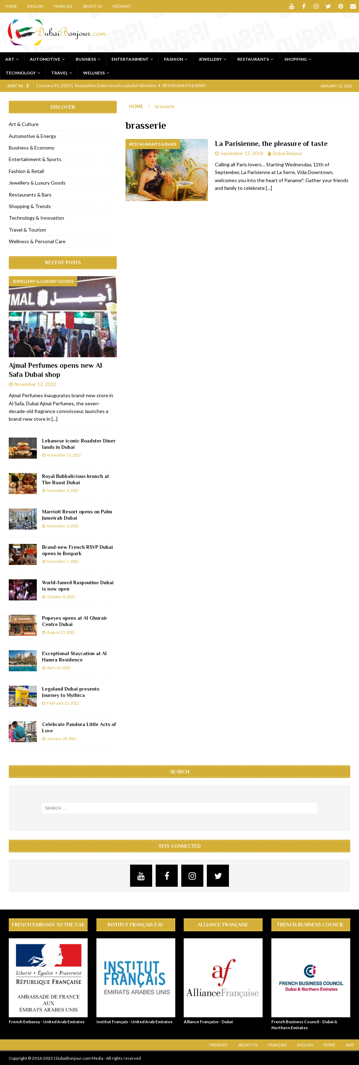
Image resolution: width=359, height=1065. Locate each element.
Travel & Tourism (27, 229)
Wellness (94, 72)
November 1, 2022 (63, 561)
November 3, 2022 (63, 526)
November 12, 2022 (35, 384)
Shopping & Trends (30, 206)
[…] (269, 188)
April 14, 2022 (58, 667)
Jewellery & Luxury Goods (37, 183)
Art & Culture (24, 124)
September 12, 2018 (242, 153)
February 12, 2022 (63, 703)
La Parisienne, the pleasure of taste (271, 143)
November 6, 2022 (63, 490)
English (35, 6)
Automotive (45, 58)
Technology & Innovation (36, 218)
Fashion (173, 58)
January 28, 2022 (61, 738)
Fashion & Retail (26, 171)
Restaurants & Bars (30, 194)
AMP (350, 1045)
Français (63, 6)
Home (11, 6)
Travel (59, 72)
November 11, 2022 (64, 455)
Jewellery (210, 58)
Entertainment (130, 58)
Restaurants (253, 58)
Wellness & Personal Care (37, 241)
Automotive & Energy (32, 136)
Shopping (295, 58)
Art (9, 58)
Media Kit (122, 6)
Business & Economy (31, 147)
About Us (92, 6)
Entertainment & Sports (35, 159)
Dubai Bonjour (287, 153)
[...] (54, 419)
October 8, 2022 (61, 596)
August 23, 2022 (61, 632)
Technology (21, 72)
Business (86, 58)
